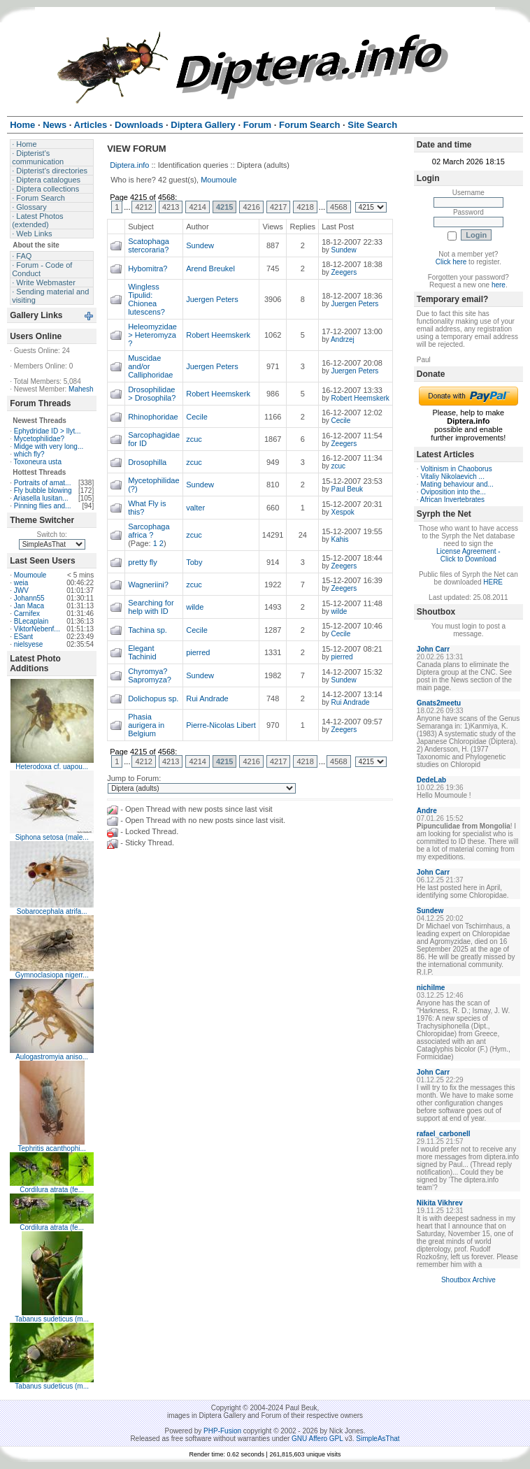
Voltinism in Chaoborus (456, 469)
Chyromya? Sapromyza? (149, 675)
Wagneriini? (148, 584)
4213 (170, 207)
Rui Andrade (207, 698)
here (499, 285)
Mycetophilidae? (39, 439)
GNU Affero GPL (317, 1438)
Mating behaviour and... (457, 484)
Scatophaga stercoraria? (148, 245)
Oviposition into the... (452, 492)
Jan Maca (29, 606)
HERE (493, 582)
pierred (198, 652)
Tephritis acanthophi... (52, 1148)
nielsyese (28, 644)
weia (21, 583)
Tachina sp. (147, 630)
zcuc (194, 439)
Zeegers (344, 272)
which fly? (29, 454)
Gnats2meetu (439, 703)
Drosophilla (147, 462)
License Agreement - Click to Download (468, 555)
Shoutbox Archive (468, 1280)
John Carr (433, 649)
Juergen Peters (212, 299)
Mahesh (81, 389)
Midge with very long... (49, 446)
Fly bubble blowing (43, 490)
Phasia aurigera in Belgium (146, 725)
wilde (194, 607)
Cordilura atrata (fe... (52, 1190)
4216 (251, 207)
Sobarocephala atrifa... (52, 911)
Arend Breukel (210, 268)
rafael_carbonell (444, 1134)
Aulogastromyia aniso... (51, 1057)
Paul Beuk (347, 489)
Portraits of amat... (42, 483)
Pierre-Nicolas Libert (221, 725)
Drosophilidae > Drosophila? (152, 393)
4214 (197, 207)
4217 (278, 207)
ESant (23, 636)
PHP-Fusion (222, 1431)
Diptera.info (129, 165)
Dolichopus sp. (153, 698)
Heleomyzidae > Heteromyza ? (152, 334)
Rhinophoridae (153, 417)
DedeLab (431, 780)
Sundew (200, 245)
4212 (143, 207)
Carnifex (27, 613)
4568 (338, 207)
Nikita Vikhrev (440, 1203)
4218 (304, 207)
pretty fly (142, 562)
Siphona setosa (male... (52, 837)
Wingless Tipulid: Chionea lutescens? (146, 299)
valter (195, 507)
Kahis (339, 539)
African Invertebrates (452, 499)
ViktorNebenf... (37, 629)
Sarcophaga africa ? (148, 530)
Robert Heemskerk (218, 335)
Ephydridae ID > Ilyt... (47, 431)
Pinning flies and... (42, 506)
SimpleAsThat (377, 1438)
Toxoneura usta (38, 462)
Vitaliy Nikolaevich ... (452, 476)
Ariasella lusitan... (40, 498)
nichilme (431, 987)
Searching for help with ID (150, 607)
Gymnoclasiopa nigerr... (52, 975)
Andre (427, 811)
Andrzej (342, 339)
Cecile (197, 417)
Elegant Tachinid (142, 652)
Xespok (342, 512)
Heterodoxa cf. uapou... (51, 767)
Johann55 (29, 598)
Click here (451, 262)
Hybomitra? (147, 268)
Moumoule (30, 575)
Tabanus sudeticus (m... (52, 1319)
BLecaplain (31, 621)
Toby (194, 562)
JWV (21, 590)
